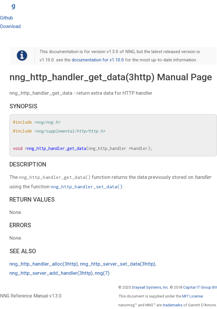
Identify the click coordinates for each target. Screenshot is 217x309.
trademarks (172, 305)
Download (10, 26)
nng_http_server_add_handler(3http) (51, 273)
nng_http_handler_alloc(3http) (43, 264)
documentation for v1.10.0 (98, 60)
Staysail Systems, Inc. (150, 287)
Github (6, 18)
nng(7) (102, 273)
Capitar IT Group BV (200, 287)
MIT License (192, 296)
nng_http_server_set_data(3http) (117, 264)
